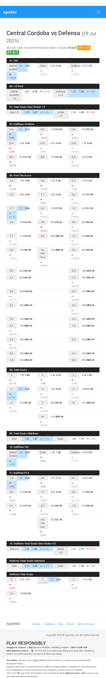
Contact (36, 624)
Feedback (49, 624)
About (70, 624)
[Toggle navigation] (98, 12)
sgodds (10, 12)
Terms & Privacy (85, 624)
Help (60, 624)
